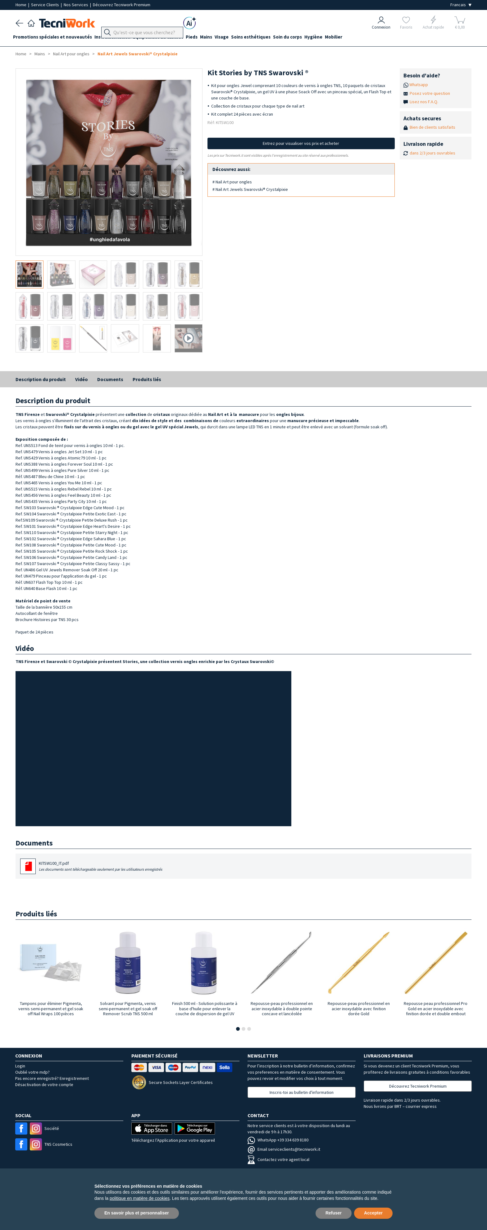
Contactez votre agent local (278, 1159)
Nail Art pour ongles (71, 54)
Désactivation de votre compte (44, 1084)
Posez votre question (430, 93)
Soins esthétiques (268, 38)
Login (20, 1066)
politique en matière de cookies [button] (140, 1198)
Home (21, 4)
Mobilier (358, 38)
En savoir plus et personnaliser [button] (136, 1212)
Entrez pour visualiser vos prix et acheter (301, 143)
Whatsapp (418, 84)
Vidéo (81, 379)
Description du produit (41, 379)
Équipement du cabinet (165, 38)
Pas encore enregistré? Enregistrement (52, 1078)
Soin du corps (307, 38)
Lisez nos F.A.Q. (424, 101)
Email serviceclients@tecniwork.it (284, 1149)
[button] (238, 1029)
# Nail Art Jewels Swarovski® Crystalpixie (250, 189)
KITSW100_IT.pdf (100, 866)
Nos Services (76, 4)
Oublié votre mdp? (32, 1072)
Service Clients (45, 4)
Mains (218, 38)
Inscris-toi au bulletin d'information (302, 1092)
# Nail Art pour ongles (232, 182)
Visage (237, 38)
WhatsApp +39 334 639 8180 (278, 1140)
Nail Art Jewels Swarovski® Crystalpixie (138, 54)
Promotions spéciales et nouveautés (55, 38)
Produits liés (147, 379)
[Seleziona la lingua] (460, 4)
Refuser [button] (333, 1212)
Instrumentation (117, 38)
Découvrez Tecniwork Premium (121, 4)
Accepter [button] (373, 1212)
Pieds (201, 38)
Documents (110, 379)
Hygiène (336, 38)
